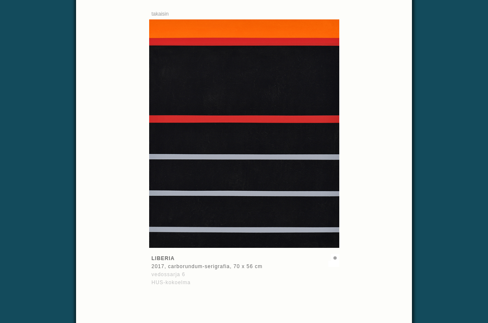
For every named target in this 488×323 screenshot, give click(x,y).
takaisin (160, 14)
